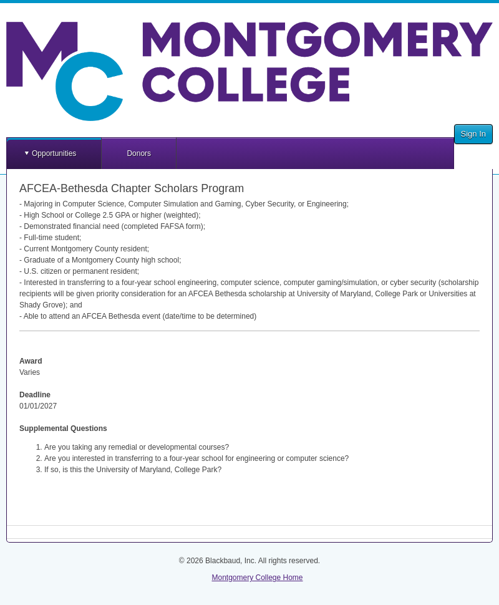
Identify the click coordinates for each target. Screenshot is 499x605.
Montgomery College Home (257, 577)
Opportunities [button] (54, 153)
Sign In (473, 133)
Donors (139, 153)
